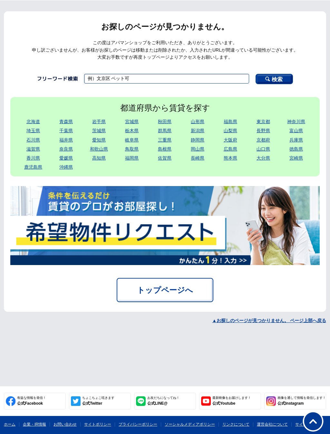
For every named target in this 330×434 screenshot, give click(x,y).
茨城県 (99, 130)
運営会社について (272, 424)
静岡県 (197, 140)
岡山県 (197, 149)
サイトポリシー (97, 424)
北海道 (33, 121)
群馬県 (164, 130)
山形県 (197, 121)
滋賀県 (33, 149)
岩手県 (99, 121)
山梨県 (230, 130)
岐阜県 (132, 140)
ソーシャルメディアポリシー (190, 424)
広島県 (230, 149)
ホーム (9, 424)
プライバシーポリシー (138, 424)
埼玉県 (33, 130)
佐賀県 (164, 158)
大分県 (263, 158)
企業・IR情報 (34, 424)
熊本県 (230, 158)
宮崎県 (296, 158)
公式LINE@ (163, 401)
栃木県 (132, 130)
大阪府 (230, 140)
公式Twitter (98, 401)
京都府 (263, 140)
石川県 (33, 140)
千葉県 (66, 130)
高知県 (99, 158)
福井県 (66, 140)
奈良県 (66, 149)
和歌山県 (99, 149)
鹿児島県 (33, 167)
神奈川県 (296, 121)
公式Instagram (301, 401)
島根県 (164, 149)
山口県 (263, 149)
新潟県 (197, 130)
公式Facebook (31, 401)
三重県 (164, 140)
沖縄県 (66, 167)
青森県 (66, 121)
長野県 (263, 130)
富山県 (296, 130)
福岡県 (132, 158)
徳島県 (296, 149)
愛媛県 (66, 158)
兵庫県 (296, 140)
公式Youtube (231, 401)
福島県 (230, 121)
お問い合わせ (65, 424)
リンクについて (235, 424)
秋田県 (164, 121)
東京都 (263, 121)
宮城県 (132, 121)
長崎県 (197, 158)
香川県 (33, 158)
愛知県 (99, 140)
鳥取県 (132, 149)
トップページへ (165, 290)
